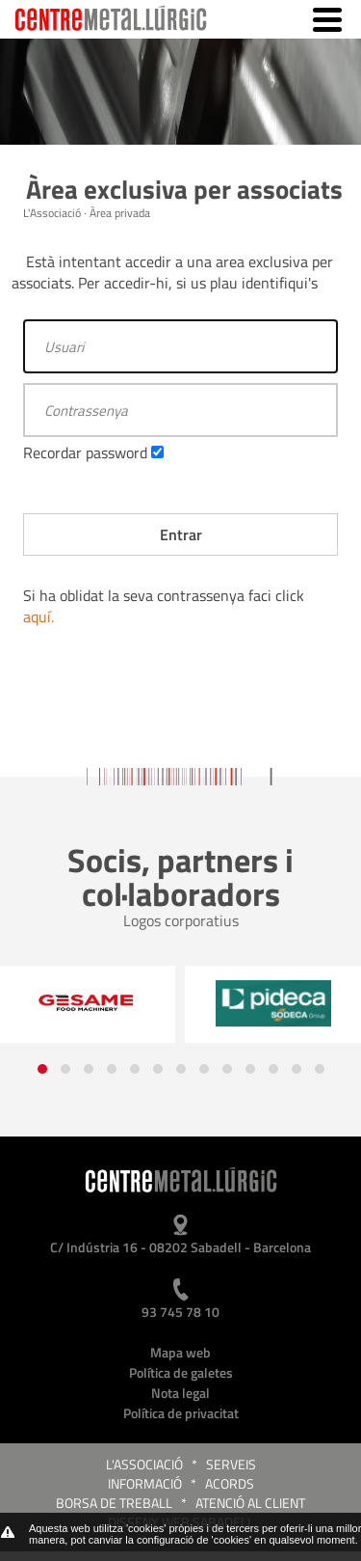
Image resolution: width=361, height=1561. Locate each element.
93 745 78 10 (180, 1311)
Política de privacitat (181, 1413)
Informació (145, 1483)
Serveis (231, 1464)
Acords (229, 1483)
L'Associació (144, 1464)
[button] (42, 1069)
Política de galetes (181, 1372)
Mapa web (180, 1352)
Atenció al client (250, 1503)
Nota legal (180, 1393)
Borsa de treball (114, 1503)
